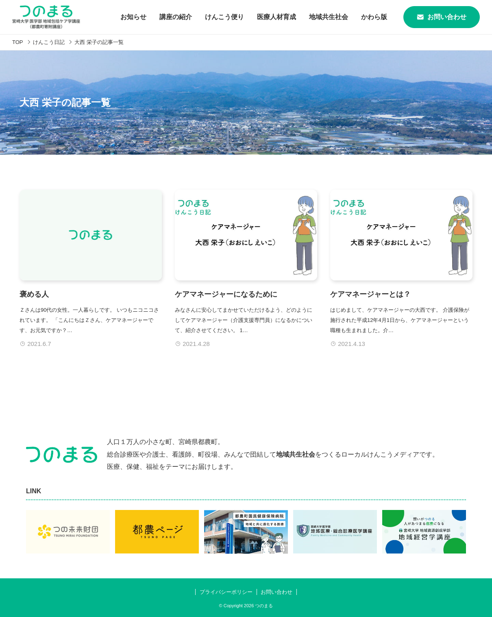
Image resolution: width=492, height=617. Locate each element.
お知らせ (133, 16)
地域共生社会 (328, 16)
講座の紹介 (175, 16)
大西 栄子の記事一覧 (99, 42)
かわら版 (374, 16)
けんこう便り (224, 16)
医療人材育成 (276, 16)
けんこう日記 (49, 42)
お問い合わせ (441, 17)
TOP (17, 42)
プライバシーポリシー (226, 592)
